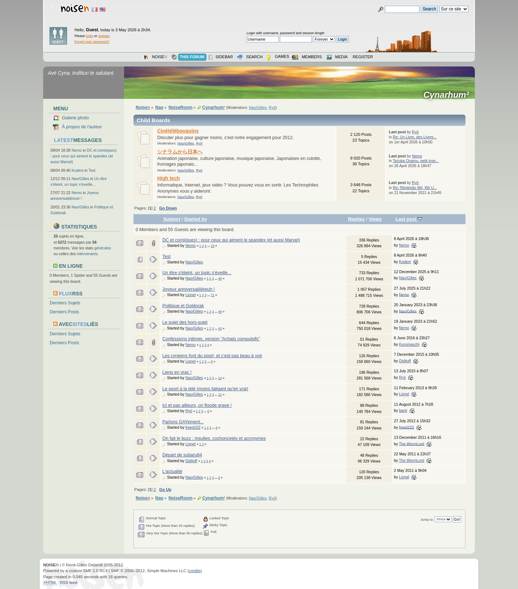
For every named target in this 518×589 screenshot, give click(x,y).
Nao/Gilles (80, 178)
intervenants (87, 254)
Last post (409, 219)
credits (195, 571)
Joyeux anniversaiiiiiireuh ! (188, 289)
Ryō (272, 107)
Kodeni (77, 170)
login (89, 36)
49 (220, 278)
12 (220, 394)
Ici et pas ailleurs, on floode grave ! (197, 405)
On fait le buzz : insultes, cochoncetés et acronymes (214, 438)
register (103, 36)
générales (102, 248)
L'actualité (172, 471)
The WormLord (411, 443)
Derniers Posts (64, 311)
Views (375, 219)
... (209, 246)
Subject (171, 219)
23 (212, 246)
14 (220, 378)
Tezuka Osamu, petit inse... (416, 160)
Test (91, 170)
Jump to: (427, 519)
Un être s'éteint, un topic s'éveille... (196, 272)
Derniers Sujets (65, 302)
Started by (195, 219)
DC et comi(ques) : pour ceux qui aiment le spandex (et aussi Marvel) (83, 156)
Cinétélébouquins (178, 131)
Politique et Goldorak (183, 305)
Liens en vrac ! (176, 372)
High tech (168, 178)
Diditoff (405, 361)
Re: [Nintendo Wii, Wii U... (415, 187)
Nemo (77, 150)
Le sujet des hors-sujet (184, 322)
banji (403, 410)
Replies (356, 219)
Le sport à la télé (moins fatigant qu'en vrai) (205, 388)
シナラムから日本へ (180, 152)
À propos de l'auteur (82, 126)
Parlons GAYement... (183, 421)
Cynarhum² (448, 95)
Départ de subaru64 (182, 454)
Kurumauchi (409, 344)
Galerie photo (75, 117)
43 (220, 328)
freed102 (192, 427)
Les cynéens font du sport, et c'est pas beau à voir (212, 355)
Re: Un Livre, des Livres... (415, 137)
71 (212, 295)
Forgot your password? (91, 41)
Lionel (190, 295)
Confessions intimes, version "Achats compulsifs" (211, 338)
